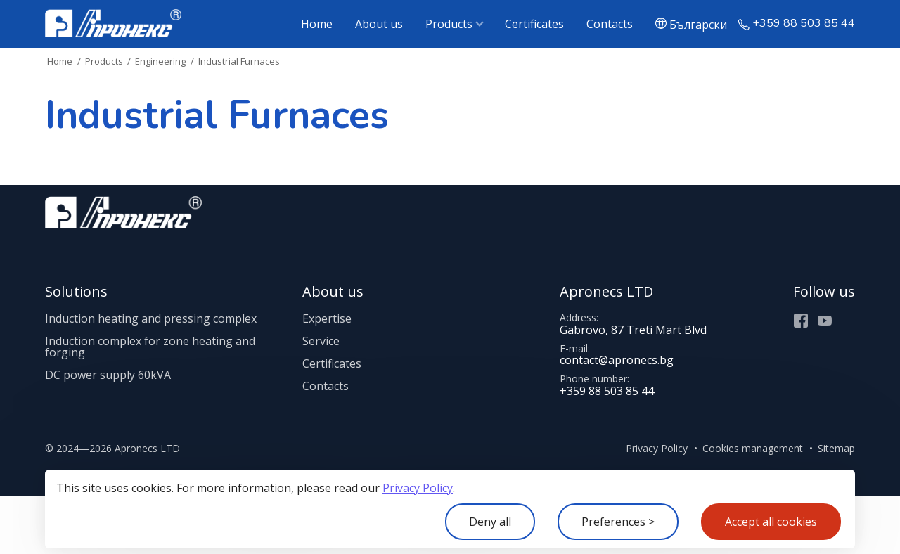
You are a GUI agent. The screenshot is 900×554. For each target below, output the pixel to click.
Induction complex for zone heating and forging (150, 346)
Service (321, 341)
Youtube (824, 320)
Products (448, 24)
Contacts (609, 24)
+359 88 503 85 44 (803, 24)
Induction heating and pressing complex (151, 318)
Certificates (534, 24)
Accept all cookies (771, 521)
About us (379, 24)
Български (698, 24)
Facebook (801, 320)
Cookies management (752, 448)
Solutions (76, 291)
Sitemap (836, 448)
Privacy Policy (417, 488)
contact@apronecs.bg (617, 360)
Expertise (327, 318)
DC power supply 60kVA (108, 374)
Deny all (490, 521)
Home (317, 24)
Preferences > (618, 521)
